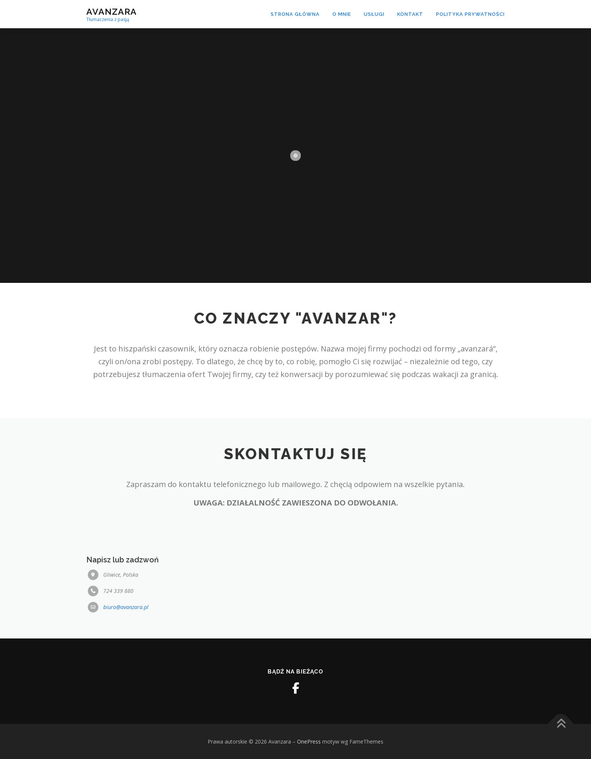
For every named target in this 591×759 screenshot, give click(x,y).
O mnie (341, 14)
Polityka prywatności (470, 14)
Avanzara (111, 11)
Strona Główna (295, 14)
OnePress (309, 741)
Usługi (374, 14)
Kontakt (410, 14)
